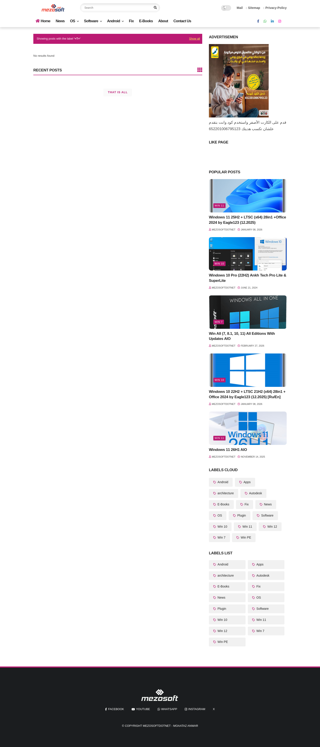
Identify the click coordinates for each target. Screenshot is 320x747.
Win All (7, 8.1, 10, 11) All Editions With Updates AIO (242, 336)
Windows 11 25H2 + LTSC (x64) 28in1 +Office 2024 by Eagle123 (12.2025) (247, 220)
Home (43, 21)
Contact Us (182, 21)
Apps (247, 482)
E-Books (146, 21)
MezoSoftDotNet (157, 725)
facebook (116, 709)
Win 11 (219, 205)
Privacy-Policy (275, 8)
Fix (131, 21)
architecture (225, 493)
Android (113, 21)
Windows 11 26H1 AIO (228, 450)
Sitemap (253, 8)
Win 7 (219, 322)
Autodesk (255, 493)
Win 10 (219, 263)
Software (91, 21)
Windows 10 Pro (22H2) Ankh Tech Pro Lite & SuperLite (247, 278)
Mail (240, 8)
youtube (143, 709)
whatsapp (169, 709)
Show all (194, 38)
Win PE (245, 537)
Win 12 (271, 526)
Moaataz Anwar (185, 725)
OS (72, 21)
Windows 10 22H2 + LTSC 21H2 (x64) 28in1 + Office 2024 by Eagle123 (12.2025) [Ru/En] (247, 394)
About (163, 21)
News (60, 21)
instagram (196, 709)
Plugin (241, 515)
